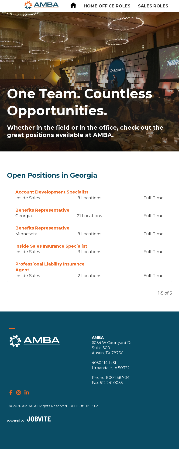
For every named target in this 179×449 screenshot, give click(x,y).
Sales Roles (153, 6)
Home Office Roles (107, 6)
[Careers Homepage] (73, 6)
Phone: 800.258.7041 (111, 377)
